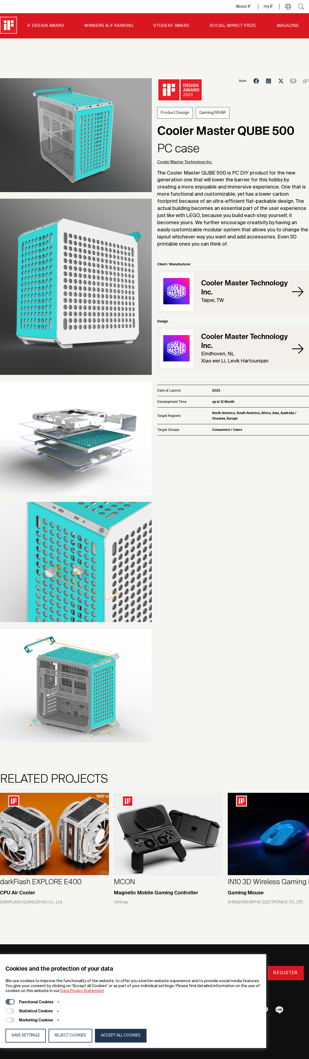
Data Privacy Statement (82, 991)
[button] (288, 6)
